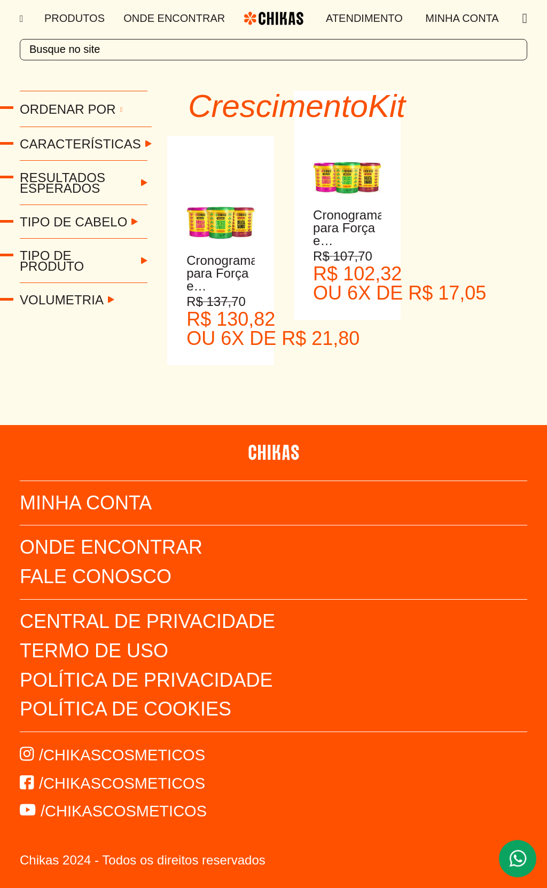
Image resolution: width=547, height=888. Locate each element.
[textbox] (273, 49)
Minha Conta (461, 18)
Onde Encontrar (174, 18)
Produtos (74, 18)
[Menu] (23, 18)
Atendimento (364, 18)
